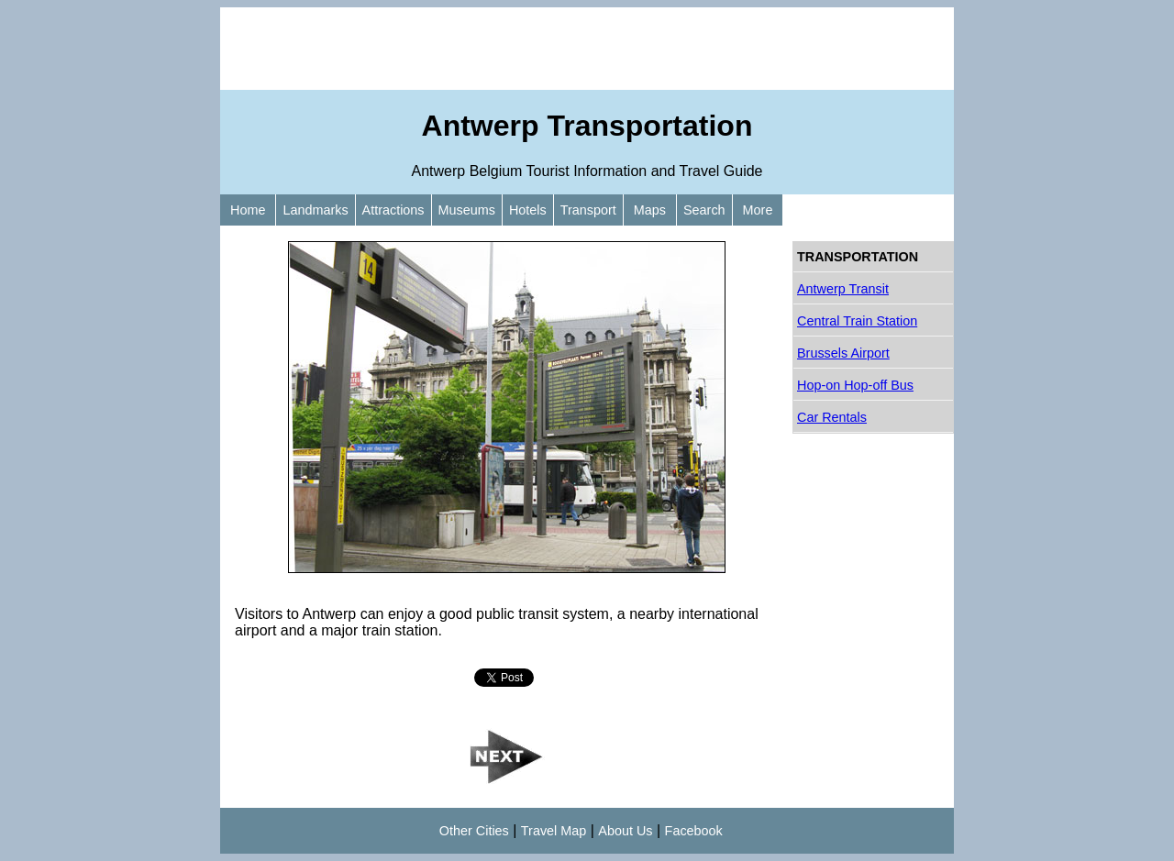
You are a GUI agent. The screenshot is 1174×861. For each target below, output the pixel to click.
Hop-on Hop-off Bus (855, 385)
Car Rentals (832, 417)
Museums (466, 210)
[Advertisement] (587, 48)
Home (248, 210)
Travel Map (553, 830)
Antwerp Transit (843, 288)
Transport (588, 210)
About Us (625, 830)
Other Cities (474, 830)
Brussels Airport (843, 353)
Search (704, 210)
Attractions (393, 210)
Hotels (528, 210)
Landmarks (315, 210)
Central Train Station (857, 321)
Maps (650, 210)
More (758, 210)
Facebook (694, 830)
